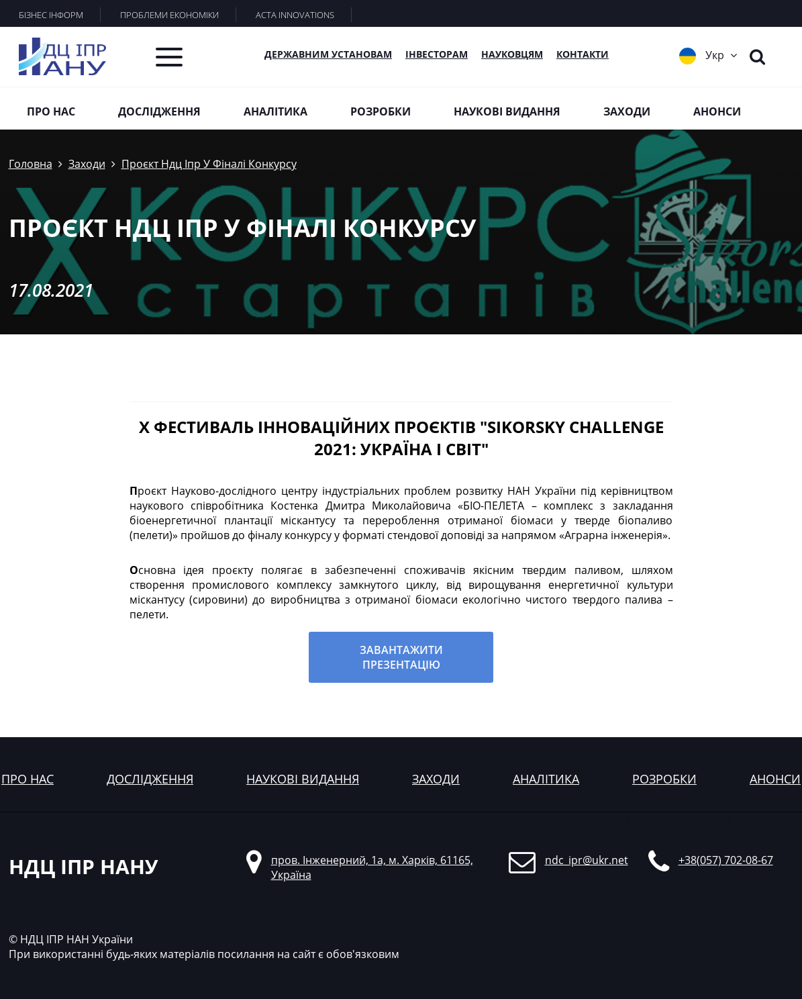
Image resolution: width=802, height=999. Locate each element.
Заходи (626, 111)
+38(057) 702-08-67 (726, 860)
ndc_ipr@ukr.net (586, 860)
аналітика (546, 779)
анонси (775, 779)
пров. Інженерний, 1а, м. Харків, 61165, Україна (372, 867)
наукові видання (302, 779)
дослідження (150, 779)
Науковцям (512, 54)
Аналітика (275, 111)
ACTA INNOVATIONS (295, 15)
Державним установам (328, 54)
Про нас (51, 111)
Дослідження (159, 111)
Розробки (380, 111)
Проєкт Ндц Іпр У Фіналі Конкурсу (209, 163)
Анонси (717, 111)
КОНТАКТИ (582, 54)
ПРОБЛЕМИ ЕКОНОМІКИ (169, 15)
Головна (30, 163)
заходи (436, 779)
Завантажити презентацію (401, 657)
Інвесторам (436, 54)
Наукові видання (507, 111)
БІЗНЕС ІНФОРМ (51, 15)
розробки (664, 779)
